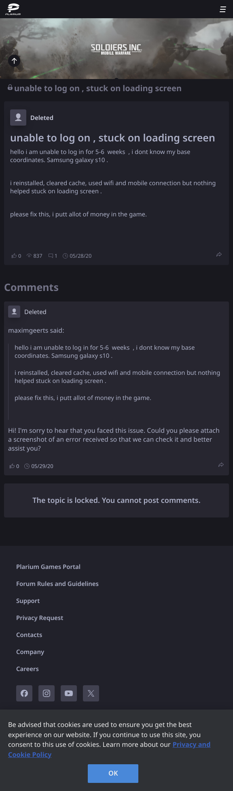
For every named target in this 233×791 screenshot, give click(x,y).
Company (30, 652)
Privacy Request (39, 618)
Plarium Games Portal (48, 567)
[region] (116, 750)
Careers (27, 669)
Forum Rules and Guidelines (57, 584)
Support (28, 601)
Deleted (41, 118)
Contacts (29, 635)
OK (113, 773)
